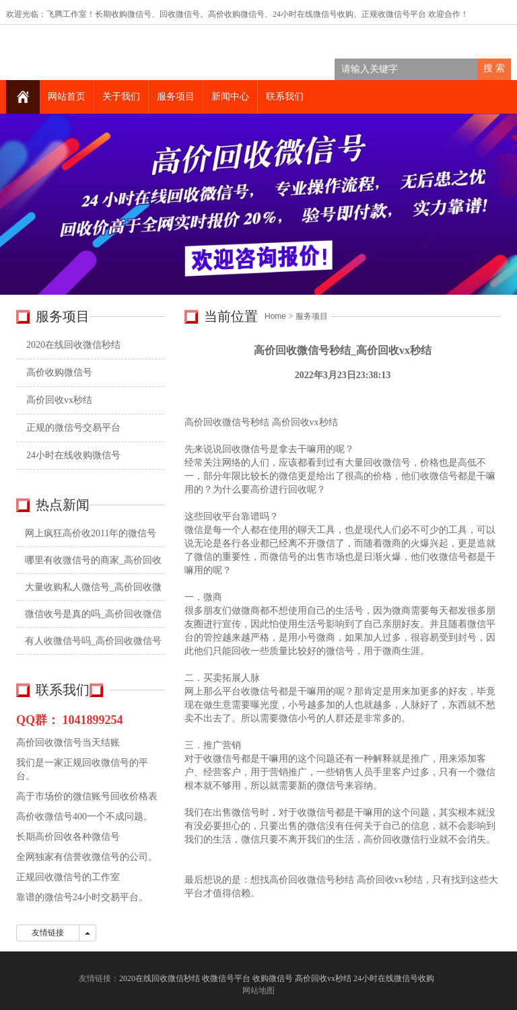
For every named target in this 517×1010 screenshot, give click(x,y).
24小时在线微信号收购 (313, 14)
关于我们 (121, 97)
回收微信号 (180, 14)
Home (275, 316)
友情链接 (48, 932)
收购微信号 (272, 978)
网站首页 (66, 97)
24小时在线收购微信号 (73, 455)
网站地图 (258, 990)
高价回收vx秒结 (59, 400)
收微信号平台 (402, 14)
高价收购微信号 (59, 372)
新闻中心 (230, 97)
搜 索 (494, 68)
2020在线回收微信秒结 (73, 345)
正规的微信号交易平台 (73, 428)
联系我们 (285, 97)
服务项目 (176, 97)
